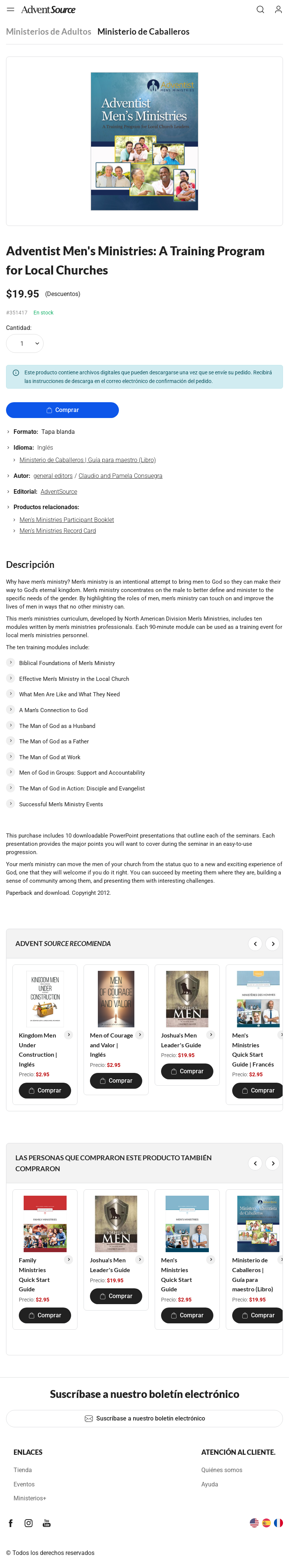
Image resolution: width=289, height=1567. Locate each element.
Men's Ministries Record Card (58, 530)
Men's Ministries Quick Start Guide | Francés (253, 1049)
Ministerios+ (30, 1498)
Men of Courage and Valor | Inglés (111, 1044)
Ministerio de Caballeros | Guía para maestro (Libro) (88, 460)
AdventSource (59, 491)
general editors (53, 475)
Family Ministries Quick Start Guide (34, 1274)
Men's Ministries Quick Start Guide (176, 1274)
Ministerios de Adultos (48, 31)
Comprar (62, 409)
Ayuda (209, 1484)
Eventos (24, 1484)
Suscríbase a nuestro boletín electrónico (144, 1418)
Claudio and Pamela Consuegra (121, 475)
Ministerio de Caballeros (143, 31)
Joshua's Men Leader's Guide (181, 1039)
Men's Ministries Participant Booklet (67, 519)
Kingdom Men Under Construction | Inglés (38, 1049)
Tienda (23, 1470)
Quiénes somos (221, 1470)
